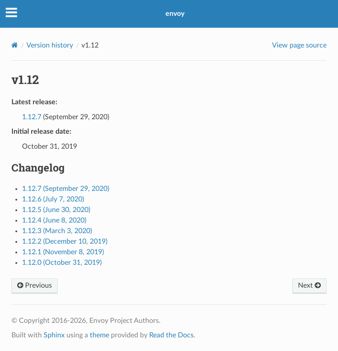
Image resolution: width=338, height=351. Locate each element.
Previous (34, 285)
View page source (299, 45)
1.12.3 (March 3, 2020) (57, 230)
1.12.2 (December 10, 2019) (64, 241)
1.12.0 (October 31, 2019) (62, 262)
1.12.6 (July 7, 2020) (53, 199)
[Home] (14, 45)
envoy (174, 13)
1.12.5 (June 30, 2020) (56, 209)
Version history (49, 45)
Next (309, 285)
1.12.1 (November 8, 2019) (63, 252)
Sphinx (54, 335)
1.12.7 (31, 117)
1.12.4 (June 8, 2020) (54, 220)
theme (99, 335)
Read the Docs (171, 335)
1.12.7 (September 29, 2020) (65, 188)
